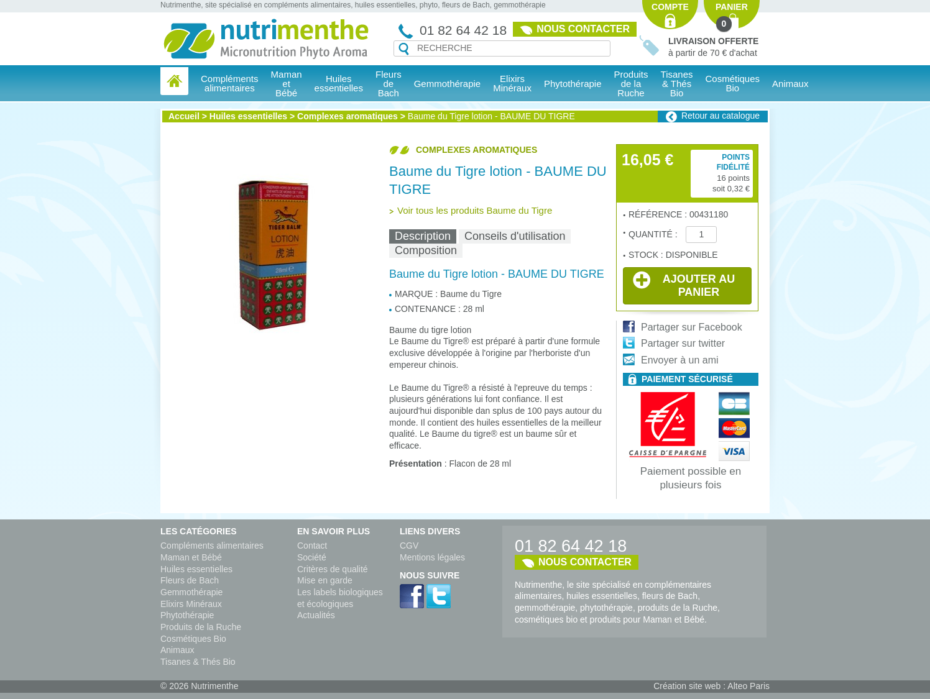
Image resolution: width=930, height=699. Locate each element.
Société (311, 557)
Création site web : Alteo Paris (711, 686)
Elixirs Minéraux (512, 83)
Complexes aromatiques (347, 116)
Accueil (184, 116)
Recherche (403, 49)
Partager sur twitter (683, 343)
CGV (409, 546)
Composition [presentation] (426, 250)
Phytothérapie (187, 615)
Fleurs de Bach (189, 580)
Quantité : (653, 234)
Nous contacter (583, 29)
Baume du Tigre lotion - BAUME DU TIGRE (491, 116)
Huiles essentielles (248, 116)
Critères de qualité (332, 569)
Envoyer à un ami (680, 360)
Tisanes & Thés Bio (198, 662)
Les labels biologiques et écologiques (340, 598)
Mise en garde (324, 580)
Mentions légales (432, 557)
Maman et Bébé (191, 557)
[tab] (422, 236)
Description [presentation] (423, 236)
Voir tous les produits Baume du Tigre (474, 210)
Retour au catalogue (720, 116)
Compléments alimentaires (212, 546)
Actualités (316, 615)
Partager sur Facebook (691, 327)
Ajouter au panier (684, 284)
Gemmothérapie (191, 592)
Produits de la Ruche (631, 84)
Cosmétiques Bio (193, 639)
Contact (312, 546)
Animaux (790, 83)
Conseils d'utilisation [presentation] (515, 236)
